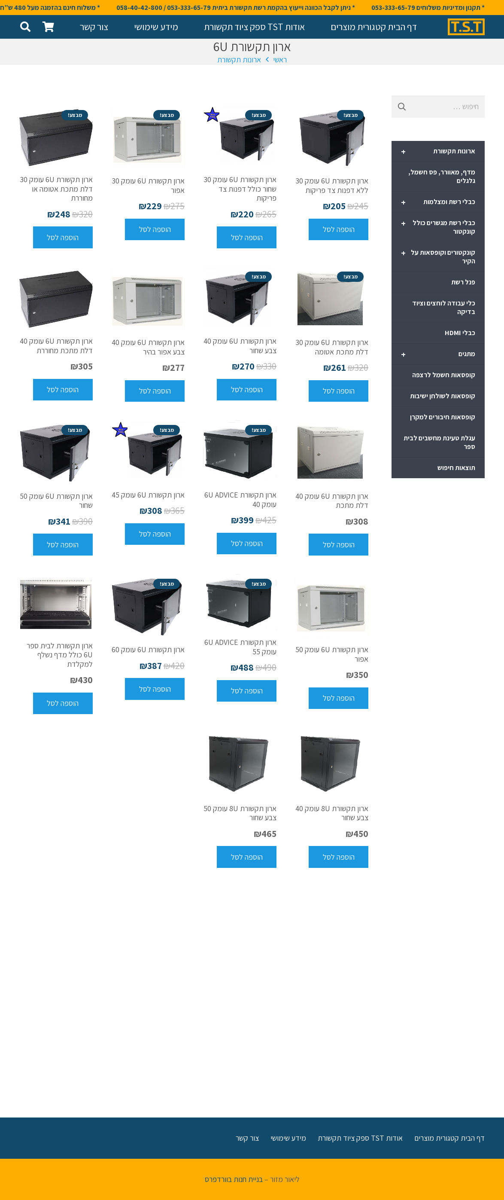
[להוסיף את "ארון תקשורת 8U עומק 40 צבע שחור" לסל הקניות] (338, 856)
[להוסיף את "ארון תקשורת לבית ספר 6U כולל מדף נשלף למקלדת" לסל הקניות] (63, 703)
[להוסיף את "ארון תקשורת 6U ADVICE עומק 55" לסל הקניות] (246, 691)
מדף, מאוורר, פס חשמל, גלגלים (441, 176)
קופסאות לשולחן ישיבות (442, 395)
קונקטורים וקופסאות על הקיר (438, 256)
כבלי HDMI (460, 332)
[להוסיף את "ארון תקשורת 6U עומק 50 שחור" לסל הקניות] (63, 544)
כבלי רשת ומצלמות (438, 202)
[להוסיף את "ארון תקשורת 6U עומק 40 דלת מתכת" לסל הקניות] (338, 544)
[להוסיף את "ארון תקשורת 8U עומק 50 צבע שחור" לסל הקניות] (246, 856)
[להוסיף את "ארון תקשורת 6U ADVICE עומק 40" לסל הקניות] (246, 543)
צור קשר (247, 1138)
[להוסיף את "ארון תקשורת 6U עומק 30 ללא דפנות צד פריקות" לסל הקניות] (338, 229)
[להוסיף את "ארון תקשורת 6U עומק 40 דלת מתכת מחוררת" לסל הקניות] (63, 389)
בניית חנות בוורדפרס (234, 1179)
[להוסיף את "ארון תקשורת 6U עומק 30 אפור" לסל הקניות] (155, 229)
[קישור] (466, 27)
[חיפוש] (25, 26)
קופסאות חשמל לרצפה (443, 374)
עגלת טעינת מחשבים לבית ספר (439, 442)
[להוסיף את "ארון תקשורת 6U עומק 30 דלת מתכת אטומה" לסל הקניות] (338, 391)
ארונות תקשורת (239, 59)
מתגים (438, 354)
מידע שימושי (288, 1138)
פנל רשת (463, 282)
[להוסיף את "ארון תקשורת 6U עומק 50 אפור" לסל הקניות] (338, 698)
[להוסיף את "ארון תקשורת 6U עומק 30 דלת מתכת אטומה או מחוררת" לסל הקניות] (63, 237)
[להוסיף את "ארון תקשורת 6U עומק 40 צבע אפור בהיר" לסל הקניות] (155, 391)
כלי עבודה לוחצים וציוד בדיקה (443, 307)
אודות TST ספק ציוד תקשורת (360, 1138)
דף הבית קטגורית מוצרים (449, 1138)
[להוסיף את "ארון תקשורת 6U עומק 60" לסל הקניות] (155, 688)
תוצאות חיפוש (456, 467)
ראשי (280, 59)
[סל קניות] (48, 27)
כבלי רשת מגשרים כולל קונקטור (438, 227)
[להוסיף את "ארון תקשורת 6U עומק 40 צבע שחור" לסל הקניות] (246, 389)
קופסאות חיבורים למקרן (442, 416)
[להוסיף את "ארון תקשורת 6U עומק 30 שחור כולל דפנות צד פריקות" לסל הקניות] (246, 237)
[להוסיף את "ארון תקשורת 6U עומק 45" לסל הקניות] (155, 534)
